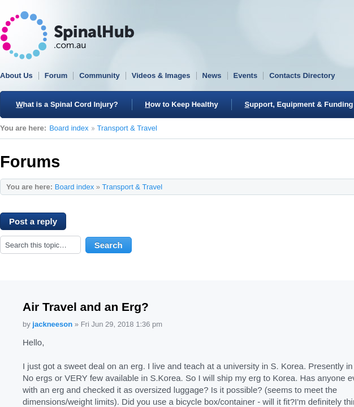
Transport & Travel (127, 128)
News (212, 75)
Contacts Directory (302, 75)
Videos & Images (161, 75)
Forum (56, 75)
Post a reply (37, 223)
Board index (68, 128)
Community (99, 75)
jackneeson (52, 324)
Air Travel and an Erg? (86, 306)
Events (246, 75)
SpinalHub (67, 35)
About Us (16, 75)
